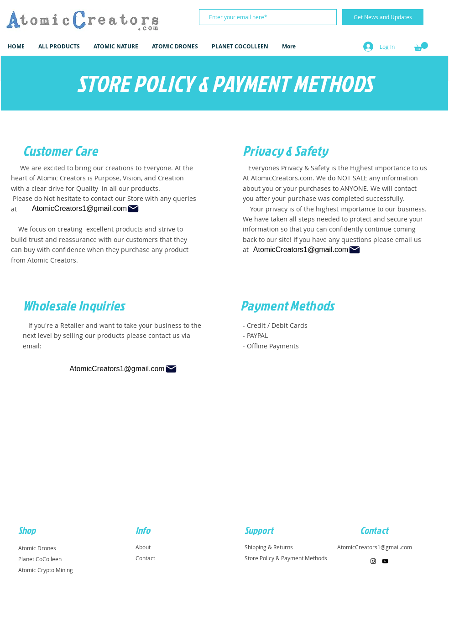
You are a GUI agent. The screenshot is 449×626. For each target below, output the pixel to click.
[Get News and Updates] (382, 17)
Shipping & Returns (269, 547)
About (143, 547)
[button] (421, 46)
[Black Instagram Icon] (373, 561)
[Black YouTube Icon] (385, 561)
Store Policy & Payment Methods (286, 558)
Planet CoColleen (40, 559)
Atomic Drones (37, 548)
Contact (145, 558)
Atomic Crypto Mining (45, 569)
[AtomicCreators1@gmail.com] (86, 208)
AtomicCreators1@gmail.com (374, 547)
